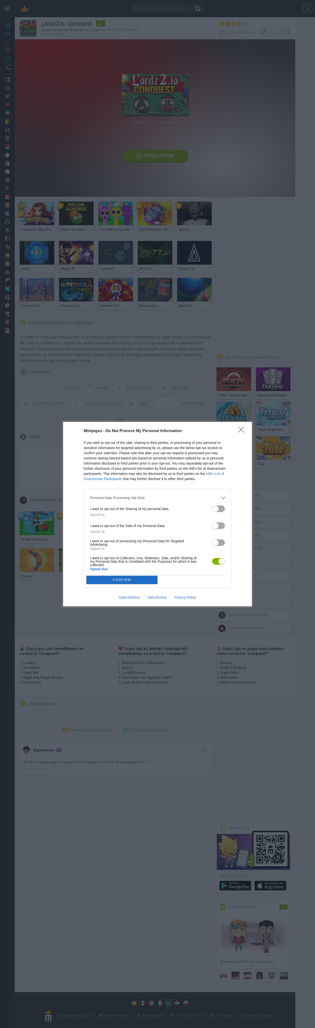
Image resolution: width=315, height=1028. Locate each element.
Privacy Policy (185, 597)
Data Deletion (129, 597)
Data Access (157, 597)
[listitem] (157, 497)
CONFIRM (122, 580)
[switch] (218, 508)
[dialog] (157, 514)
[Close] (242, 431)
